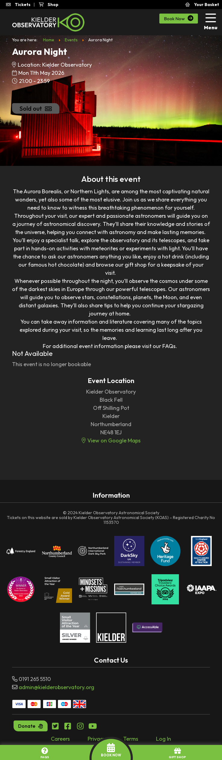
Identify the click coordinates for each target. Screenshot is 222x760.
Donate (30, 726)
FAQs (44, 753)
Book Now (178, 18)
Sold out (36, 108)
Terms (130, 738)
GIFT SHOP (177, 753)
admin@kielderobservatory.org (56, 687)
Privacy (96, 738)
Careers (60, 738)
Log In (163, 738)
